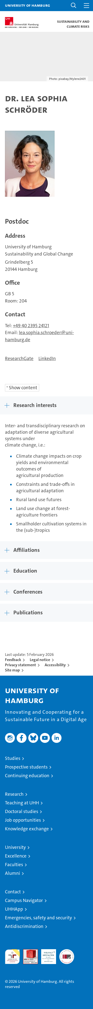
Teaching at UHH (22, 803)
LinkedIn (47, 358)
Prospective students (26, 767)
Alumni (12, 873)
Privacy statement (20, 664)
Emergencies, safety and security (38, 918)
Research (14, 794)
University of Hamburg (27, 5)
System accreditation (66, 954)
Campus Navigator (24, 900)
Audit (27, 951)
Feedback (13, 659)
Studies (12, 758)
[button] (73, 5)
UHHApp (14, 909)
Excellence (16, 856)
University (15, 847)
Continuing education (27, 776)
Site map (12, 670)
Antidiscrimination (24, 926)
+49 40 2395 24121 (31, 325)
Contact (13, 892)
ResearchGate (19, 358)
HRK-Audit (46, 954)
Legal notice (40, 659)
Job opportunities (23, 820)
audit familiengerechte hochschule (12, 956)
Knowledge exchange (27, 829)
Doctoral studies (21, 811)
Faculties (14, 864)
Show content (23, 388)
